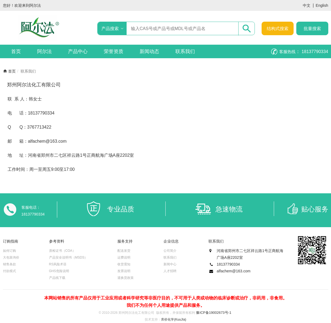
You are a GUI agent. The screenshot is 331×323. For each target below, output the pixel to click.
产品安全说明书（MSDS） (68, 257)
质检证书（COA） (62, 251)
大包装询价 (11, 257)
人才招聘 (169, 271)
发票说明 (123, 271)
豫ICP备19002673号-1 (213, 313)
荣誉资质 (113, 51)
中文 (306, 6)
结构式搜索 (277, 28)
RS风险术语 (58, 264)
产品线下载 (57, 278)
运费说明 (123, 257)
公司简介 (169, 251)
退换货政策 (125, 278)
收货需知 (123, 264)
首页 (16, 51)
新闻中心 (169, 264)
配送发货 (123, 251)
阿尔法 (44, 51)
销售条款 (9, 264)
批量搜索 (312, 28)
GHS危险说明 (59, 271)
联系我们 (185, 51)
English (322, 5)
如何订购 (9, 251)
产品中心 (78, 51)
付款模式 (9, 271)
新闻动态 (149, 51)
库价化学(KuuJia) (173, 319)
